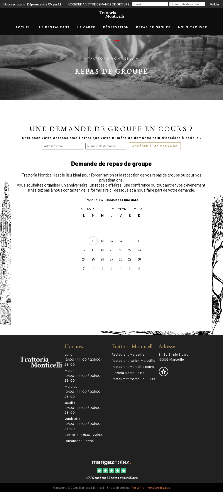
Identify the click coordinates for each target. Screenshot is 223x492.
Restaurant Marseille (128, 354)
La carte (86, 27)
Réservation (116, 27)
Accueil (24, 27)
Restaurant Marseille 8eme (133, 367)
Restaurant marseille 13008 (133, 379)
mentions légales (158, 487)
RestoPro (137, 487)
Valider (214, 4)
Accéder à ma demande (154, 146)
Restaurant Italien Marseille (133, 360)
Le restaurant (54, 27)
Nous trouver (192, 27)
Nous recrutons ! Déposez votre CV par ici (32, 4)
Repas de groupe (153, 27)
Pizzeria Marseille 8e (128, 373)
